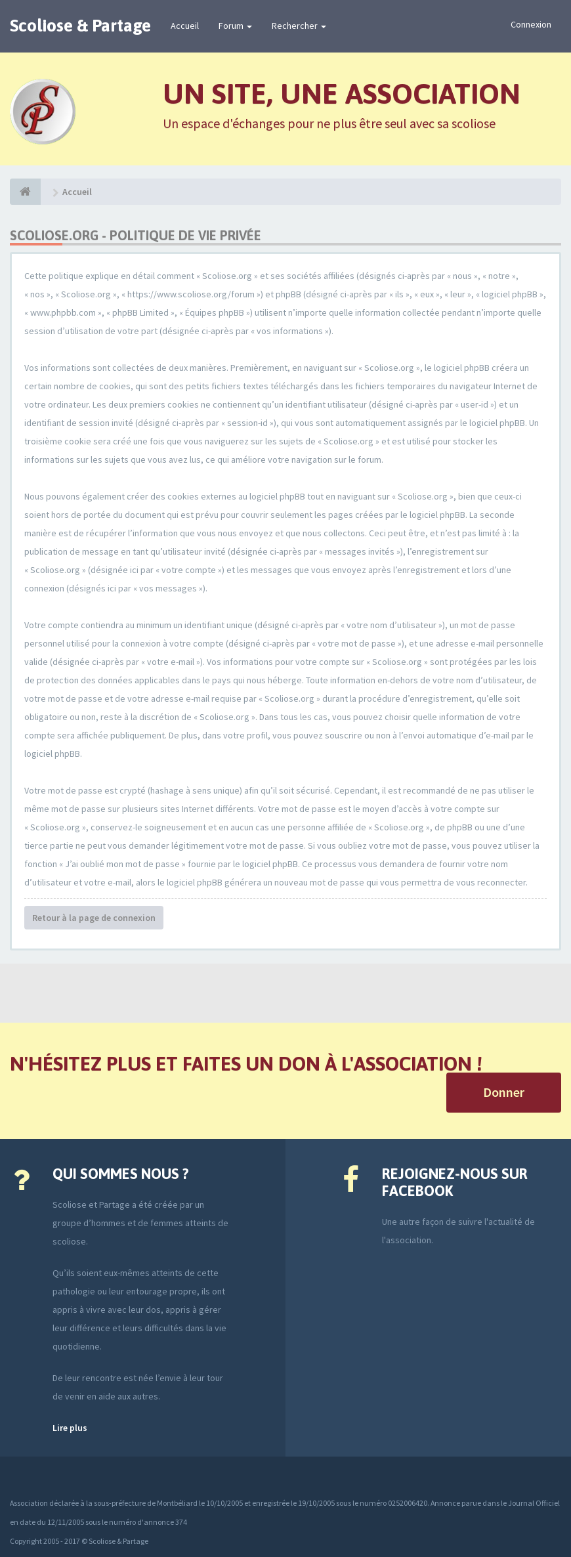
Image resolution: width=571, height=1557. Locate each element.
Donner (503, 1092)
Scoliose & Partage (80, 25)
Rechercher (299, 26)
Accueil (185, 26)
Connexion (531, 24)
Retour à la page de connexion (94, 918)
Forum (235, 26)
